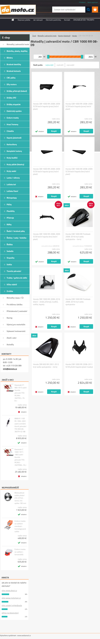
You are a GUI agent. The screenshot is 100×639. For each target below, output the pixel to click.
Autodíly (10, 344)
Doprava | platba (24, 19)
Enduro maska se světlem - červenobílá (19, 552)
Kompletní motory (14, 151)
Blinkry (10, 57)
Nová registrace (93, 2)
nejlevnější (49, 65)
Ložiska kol (11, 184)
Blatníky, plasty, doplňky (17, 51)
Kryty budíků (12, 157)
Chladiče (10, 131)
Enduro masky (13, 117)
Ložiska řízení (12, 191)
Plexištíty (11, 211)
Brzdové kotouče (14, 71)
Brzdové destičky (14, 64)
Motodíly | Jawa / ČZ (15, 297)
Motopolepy (12, 197)
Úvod (34, 35)
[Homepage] (13, 20)
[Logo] (18, 9)
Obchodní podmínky (53, 19)
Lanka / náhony (13, 177)
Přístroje (10, 217)
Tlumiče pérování (14, 271)
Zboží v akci (11, 337)
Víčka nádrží (12, 284)
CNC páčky (11, 77)
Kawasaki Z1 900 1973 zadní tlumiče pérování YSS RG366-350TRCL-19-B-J (20, 393)
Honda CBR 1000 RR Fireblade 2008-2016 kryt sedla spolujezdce (77, 302)
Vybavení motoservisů (16, 331)
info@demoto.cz (10, 368)
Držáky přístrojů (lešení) (17, 91)
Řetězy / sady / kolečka (16, 237)
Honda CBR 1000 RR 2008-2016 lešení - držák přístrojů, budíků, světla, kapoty (46, 302)
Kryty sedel (11, 171)
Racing (9, 317)
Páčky (9, 204)
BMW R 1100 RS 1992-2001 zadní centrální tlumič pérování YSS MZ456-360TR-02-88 (20, 425)
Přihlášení (82, 2)
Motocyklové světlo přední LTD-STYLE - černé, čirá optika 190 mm (20, 498)
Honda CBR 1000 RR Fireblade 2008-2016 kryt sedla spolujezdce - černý (77, 237)
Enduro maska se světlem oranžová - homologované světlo (20, 526)
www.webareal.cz (24, 635)
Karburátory (12, 144)
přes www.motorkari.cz (11, 598)
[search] (88, 10)
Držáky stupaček (14, 104)
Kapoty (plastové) (14, 137)
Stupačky (10, 257)
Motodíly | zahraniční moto (18, 44)
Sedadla (10, 251)
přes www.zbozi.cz (9, 590)
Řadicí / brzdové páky (16, 231)
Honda (74, 35)
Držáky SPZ (11, 97)
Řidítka (10, 244)
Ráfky (9, 224)
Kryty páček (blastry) (15, 164)
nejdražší (60, 65)
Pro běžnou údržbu (15, 304)
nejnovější (70, 65)
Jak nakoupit (38, 19)
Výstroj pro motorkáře (16, 324)
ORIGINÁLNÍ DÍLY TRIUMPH (83, 19)
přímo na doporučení (10, 612)
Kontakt (67, 19)
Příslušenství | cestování (17, 311)
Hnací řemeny (12, 124)
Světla (9, 264)
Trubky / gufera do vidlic (17, 277)
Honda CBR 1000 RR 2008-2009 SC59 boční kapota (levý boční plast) (78, 172)
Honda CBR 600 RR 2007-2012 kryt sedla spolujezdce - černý (46, 365)
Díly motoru (12, 84)
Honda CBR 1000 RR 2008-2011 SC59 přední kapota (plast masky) (79, 365)
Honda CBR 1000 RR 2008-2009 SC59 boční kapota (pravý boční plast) (46, 106)
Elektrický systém (14, 111)
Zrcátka (10, 291)
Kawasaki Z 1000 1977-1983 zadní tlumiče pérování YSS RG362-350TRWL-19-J (20, 457)
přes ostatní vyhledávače (12, 605)
